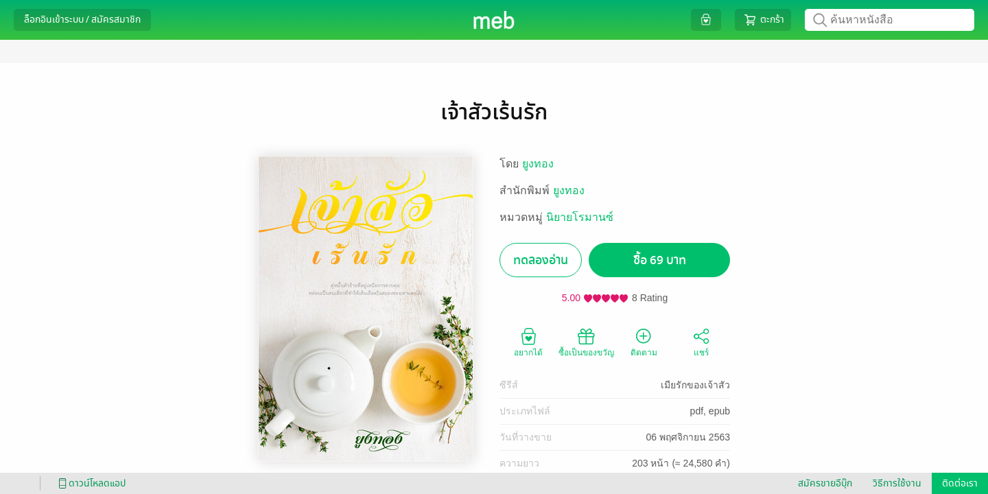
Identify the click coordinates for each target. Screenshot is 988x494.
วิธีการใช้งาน (897, 483)
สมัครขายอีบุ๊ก (825, 483)
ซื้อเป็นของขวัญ (586, 341)
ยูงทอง (538, 163)
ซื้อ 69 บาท (659, 260)
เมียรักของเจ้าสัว (695, 384)
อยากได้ (528, 341)
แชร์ (701, 341)
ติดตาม (644, 341)
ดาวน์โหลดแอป (90, 483)
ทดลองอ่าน (540, 260)
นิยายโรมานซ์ (579, 217)
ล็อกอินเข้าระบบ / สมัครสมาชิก (82, 19)
